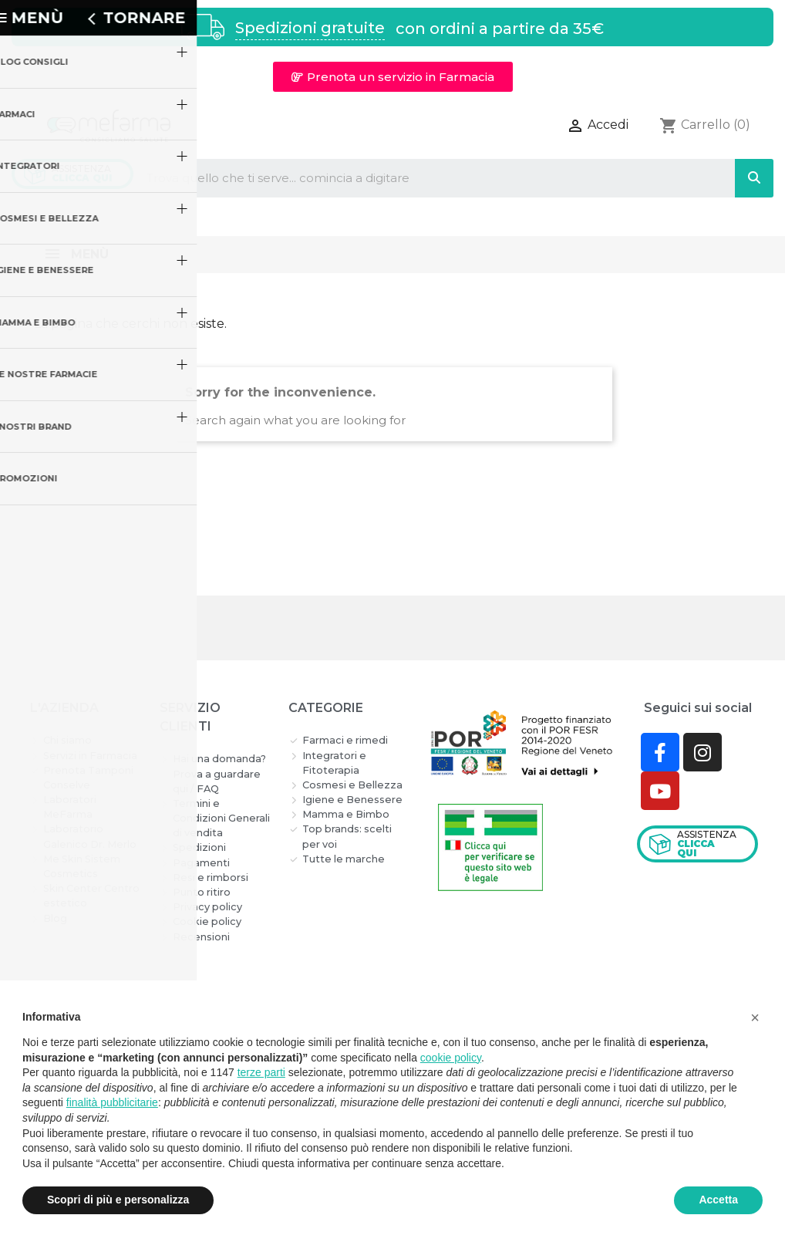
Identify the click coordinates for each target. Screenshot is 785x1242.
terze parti (261, 1072)
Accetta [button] (718, 1199)
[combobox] (421, 178)
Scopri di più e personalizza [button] (118, 1199)
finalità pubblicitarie (112, 1102)
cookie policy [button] (450, 1057)
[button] (393, 77)
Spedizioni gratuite (310, 28)
